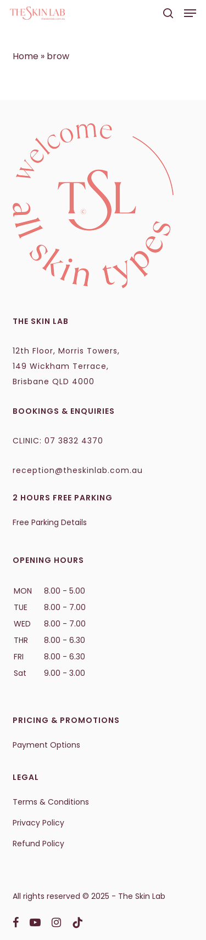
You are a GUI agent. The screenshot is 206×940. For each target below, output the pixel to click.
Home (25, 56)
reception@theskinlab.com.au (78, 470)
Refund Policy (38, 843)
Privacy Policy (38, 822)
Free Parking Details (50, 522)
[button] (190, 13)
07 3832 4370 (73, 440)
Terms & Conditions (51, 801)
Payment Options (46, 744)
